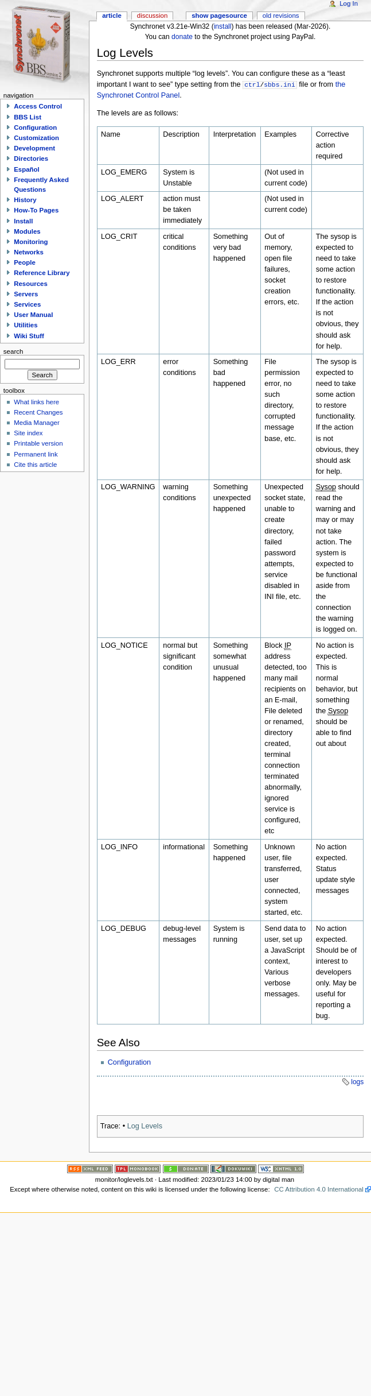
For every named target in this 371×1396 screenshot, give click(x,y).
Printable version (38, 443)
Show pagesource (219, 15)
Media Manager (37, 422)
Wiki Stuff (29, 335)
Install (23, 221)
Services (27, 304)
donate (182, 37)
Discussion (152, 15)
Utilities (25, 325)
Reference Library (41, 272)
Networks (29, 252)
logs (357, 1082)
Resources (31, 283)
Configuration (129, 1062)
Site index (28, 433)
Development (34, 148)
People (25, 262)
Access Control (38, 106)
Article (112, 15)
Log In (348, 3)
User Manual (33, 314)
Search (13, 351)
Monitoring (31, 241)
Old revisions (281, 15)
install (223, 26)
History (25, 199)
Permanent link (35, 454)
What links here (36, 402)
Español (27, 169)
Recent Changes (38, 412)
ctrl (252, 84)
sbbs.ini (279, 84)
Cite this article (35, 464)
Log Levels (144, 1126)
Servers (26, 294)
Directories (31, 158)
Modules (27, 231)
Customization (36, 137)
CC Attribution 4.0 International (319, 1189)
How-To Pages (36, 210)
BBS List (27, 117)
